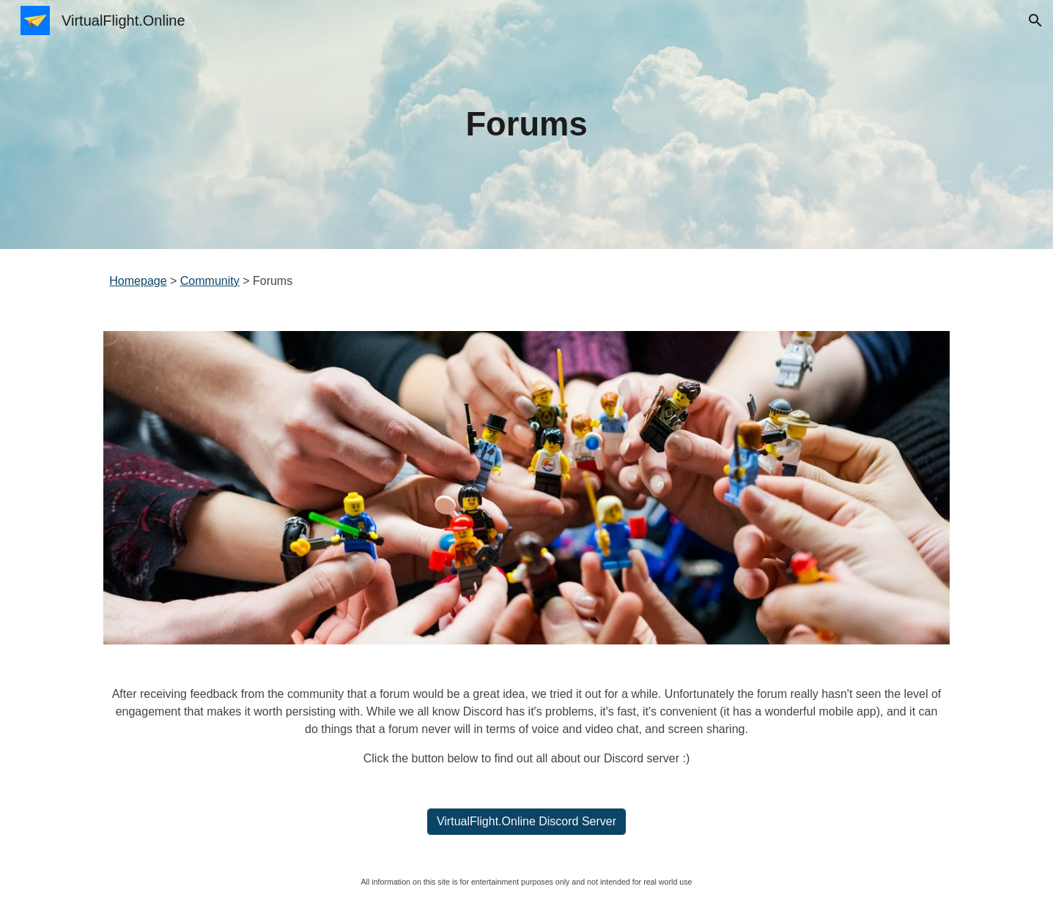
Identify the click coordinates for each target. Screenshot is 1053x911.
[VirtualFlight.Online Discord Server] (526, 821)
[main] (526, 125)
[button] (1035, 20)
